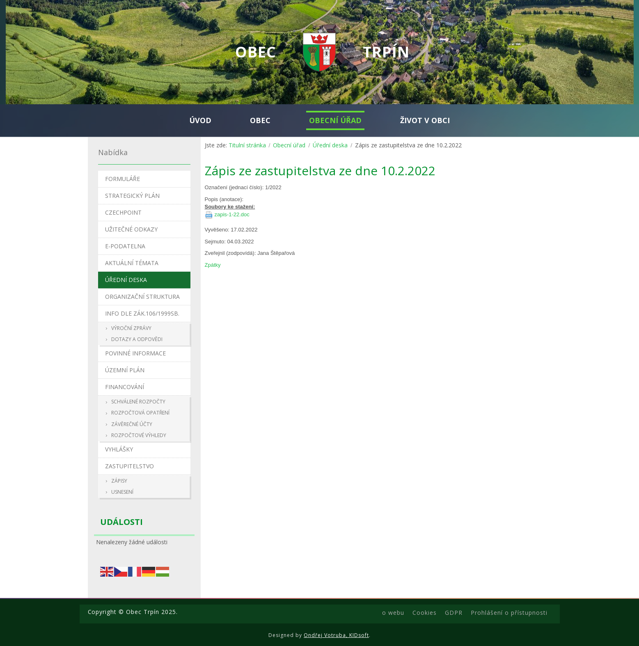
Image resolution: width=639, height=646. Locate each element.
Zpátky (213, 265)
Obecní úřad (289, 145)
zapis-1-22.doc (232, 214)
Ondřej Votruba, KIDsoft (336, 635)
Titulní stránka (247, 145)
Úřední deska (330, 145)
